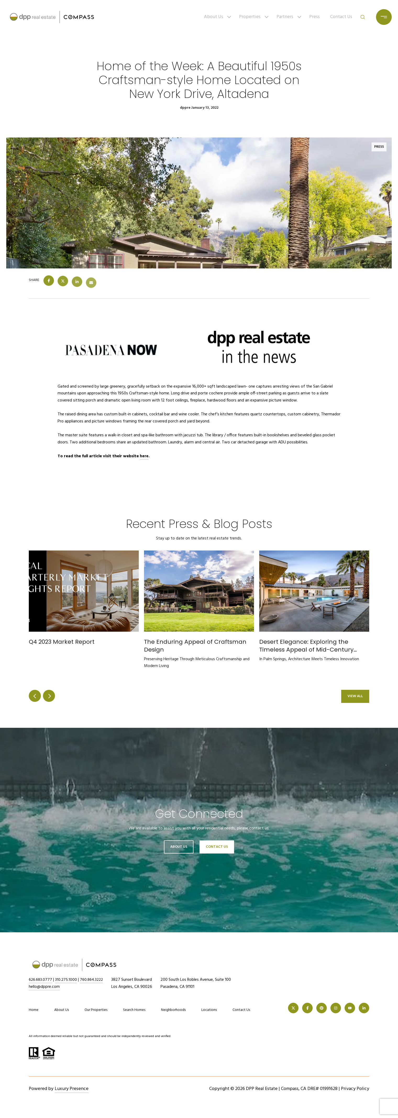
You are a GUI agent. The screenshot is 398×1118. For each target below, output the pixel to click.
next (49, 696)
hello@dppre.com (44, 986)
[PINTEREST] (321, 1008)
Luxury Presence (72, 1089)
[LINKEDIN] (364, 1008)
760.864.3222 (94, 979)
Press (314, 17)
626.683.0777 (41, 979)
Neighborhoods (173, 1010)
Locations (209, 1010)
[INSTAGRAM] (335, 1008)
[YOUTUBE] (350, 1008)
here (144, 456)
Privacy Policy (355, 1089)
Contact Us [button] (217, 847)
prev (35, 696)
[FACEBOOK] (307, 1008)
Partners (285, 17)
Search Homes (134, 1010)
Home (33, 1010)
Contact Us (341, 17)
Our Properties (96, 1010)
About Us (213, 17)
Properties (250, 17)
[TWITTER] (293, 1008)
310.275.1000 (67, 979)
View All (355, 696)
